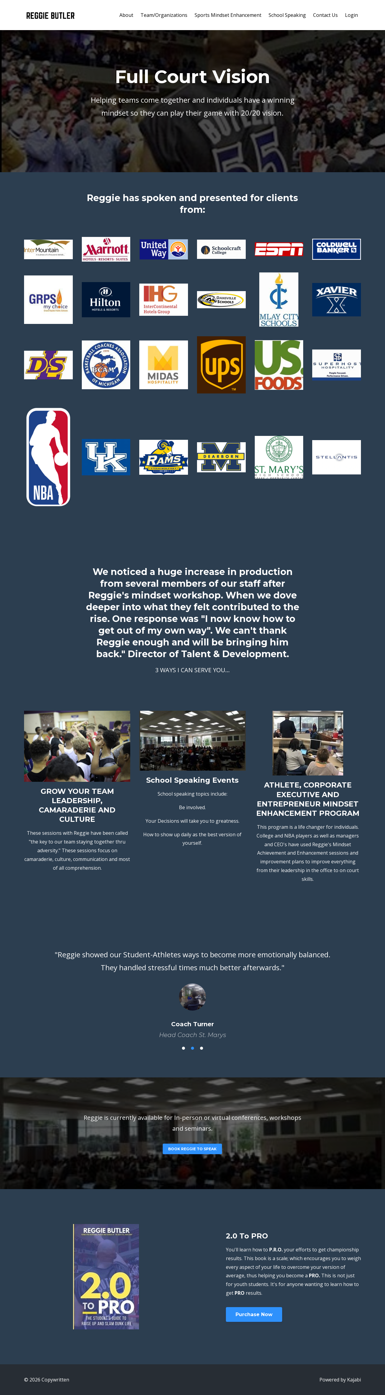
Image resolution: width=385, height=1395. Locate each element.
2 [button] (192, 1048)
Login (351, 15)
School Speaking (287, 15)
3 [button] (201, 1048)
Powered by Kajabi (340, 1379)
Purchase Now (254, 1314)
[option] (192, 989)
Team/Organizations (163, 15)
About (126, 15)
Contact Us (325, 15)
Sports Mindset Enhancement (228, 15)
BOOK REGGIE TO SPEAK (192, 1149)
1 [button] (183, 1048)
